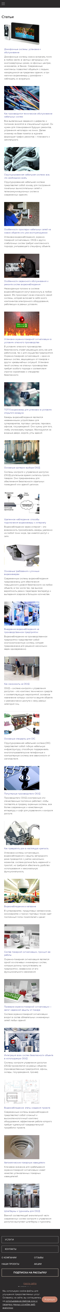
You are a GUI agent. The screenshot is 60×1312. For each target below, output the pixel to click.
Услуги (9, 1239)
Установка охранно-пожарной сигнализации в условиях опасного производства (28, 341)
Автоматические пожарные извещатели (24, 1162)
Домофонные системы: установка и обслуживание (22, 51)
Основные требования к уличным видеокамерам (21, 573)
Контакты (10, 1249)
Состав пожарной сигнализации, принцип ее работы (27, 954)
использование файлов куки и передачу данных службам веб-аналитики (20, 1304)
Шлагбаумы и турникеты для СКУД (22, 1211)
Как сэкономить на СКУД (16, 684)
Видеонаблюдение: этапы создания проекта (27, 1107)
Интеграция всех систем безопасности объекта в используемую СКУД (28, 1057)
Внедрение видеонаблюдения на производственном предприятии (21, 631)
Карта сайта (30, 1283)
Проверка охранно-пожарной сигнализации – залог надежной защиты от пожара (27, 1008)
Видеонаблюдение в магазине (20, 906)
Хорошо (49, 1299)
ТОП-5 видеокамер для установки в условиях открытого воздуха (28, 411)
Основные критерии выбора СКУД (22, 467)
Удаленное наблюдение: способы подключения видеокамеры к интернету (25, 521)
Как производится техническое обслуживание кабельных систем (28, 115)
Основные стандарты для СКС (19, 738)
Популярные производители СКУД (22, 793)
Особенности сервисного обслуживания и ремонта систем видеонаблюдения (26, 283)
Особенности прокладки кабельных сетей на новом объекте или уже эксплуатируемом (27, 231)
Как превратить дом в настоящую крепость (26, 848)
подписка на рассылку (30, 1272)
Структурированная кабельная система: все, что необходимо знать (27, 176)
